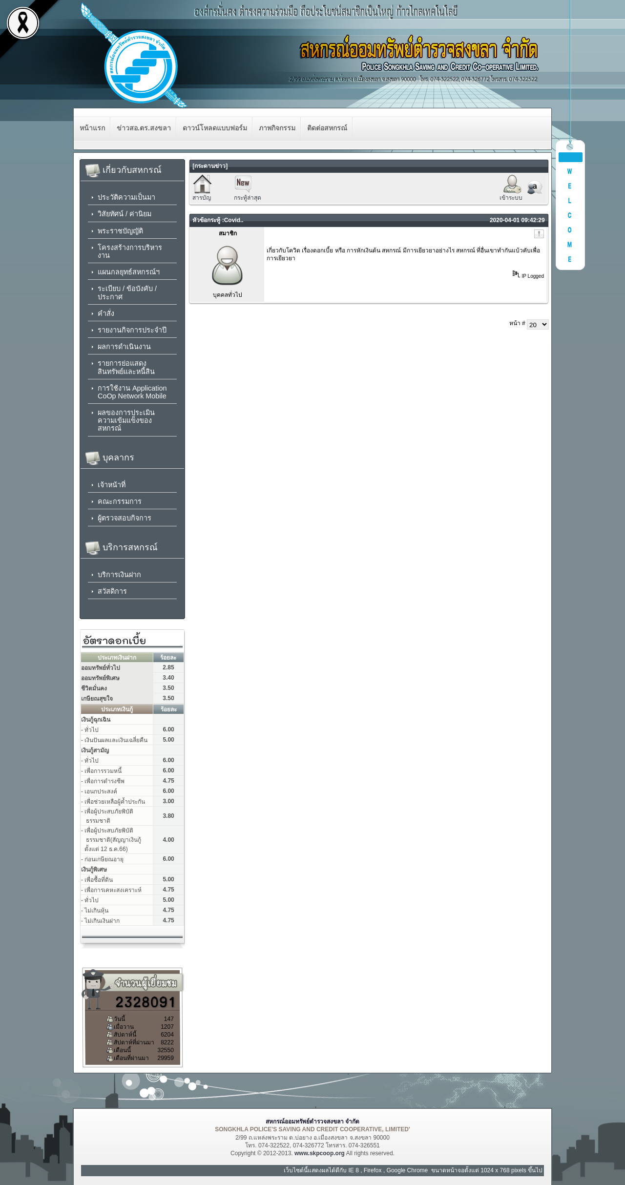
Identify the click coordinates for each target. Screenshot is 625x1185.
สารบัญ (201, 197)
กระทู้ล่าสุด (247, 197)
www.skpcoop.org (319, 1153)
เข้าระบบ (511, 197)
